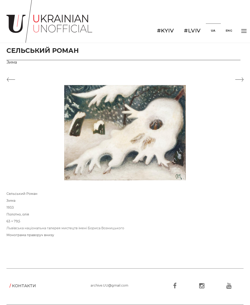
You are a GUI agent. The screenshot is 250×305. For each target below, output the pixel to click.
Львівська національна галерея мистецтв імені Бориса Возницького (65, 228)
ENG (229, 30)
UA (213, 30)
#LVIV (192, 30)
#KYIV (165, 30)
